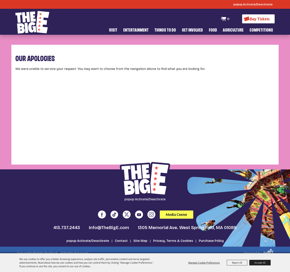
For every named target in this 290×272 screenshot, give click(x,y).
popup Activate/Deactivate (87, 235)
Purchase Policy (211, 235)
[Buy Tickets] (258, 18)
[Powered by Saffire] (269, 246)
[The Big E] (32, 21)
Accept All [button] (259, 262)
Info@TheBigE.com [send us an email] (109, 221)
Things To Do (165, 30)
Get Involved (192, 30)
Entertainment (136, 30)
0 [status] (228, 19)
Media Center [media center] (176, 208)
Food (213, 30)
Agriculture (233, 30)
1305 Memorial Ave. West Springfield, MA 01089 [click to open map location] (187, 221)
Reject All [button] (237, 262)
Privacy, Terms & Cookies (173, 235)
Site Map (140, 235)
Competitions (261, 30)
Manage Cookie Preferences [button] (204, 262)
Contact (121, 235)
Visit (113, 30)
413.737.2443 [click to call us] (66, 221)
